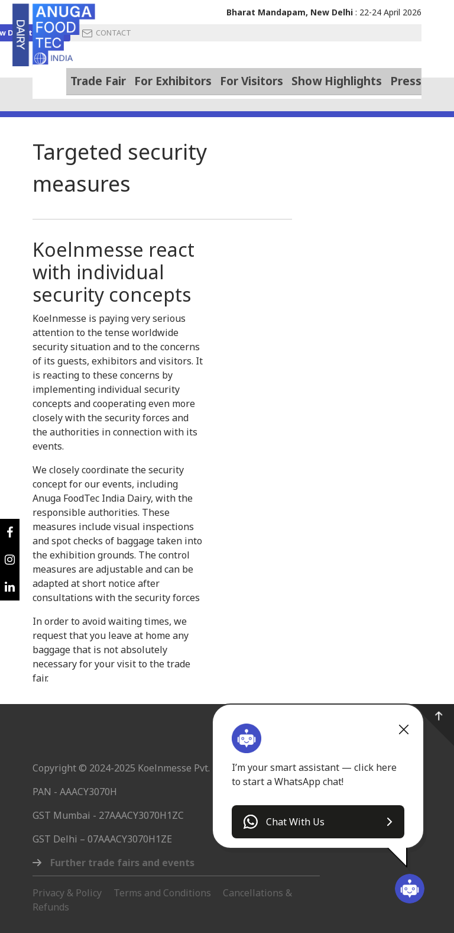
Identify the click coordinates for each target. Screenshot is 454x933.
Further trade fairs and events (122, 862)
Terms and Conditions (162, 892)
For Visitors (251, 81)
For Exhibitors (173, 81)
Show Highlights (336, 81)
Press (405, 81)
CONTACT (106, 32)
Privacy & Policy (67, 892)
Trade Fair (98, 80)
